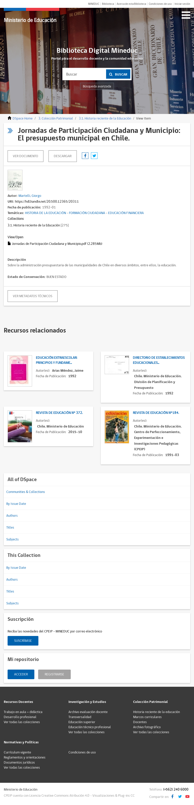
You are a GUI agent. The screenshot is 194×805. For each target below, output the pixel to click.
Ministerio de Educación (30, 20)
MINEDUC (93, 4)
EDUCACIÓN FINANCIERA (126, 213)
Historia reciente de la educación (156, 712)
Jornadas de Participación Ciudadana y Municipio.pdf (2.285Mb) (55, 243)
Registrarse (54, 674)
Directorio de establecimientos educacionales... (159, 360)
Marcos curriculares (147, 717)
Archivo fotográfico (147, 727)
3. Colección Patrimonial (55, 118)
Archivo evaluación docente (88, 712)
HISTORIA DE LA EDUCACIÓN (45, 213)
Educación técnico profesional (89, 727)
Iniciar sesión (182, 4)
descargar (62, 156)
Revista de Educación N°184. (156, 412)
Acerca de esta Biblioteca (131, 4)
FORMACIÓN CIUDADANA (87, 213)
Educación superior (81, 722)
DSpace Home (23, 118)
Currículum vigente (17, 752)
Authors (12, 515)
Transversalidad (79, 717)
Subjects (12, 539)
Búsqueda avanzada (97, 86)
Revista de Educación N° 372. (59, 412)
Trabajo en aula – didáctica (23, 712)
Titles (10, 527)
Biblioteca (108, 4)
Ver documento (25, 156)
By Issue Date (16, 503)
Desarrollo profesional (20, 717)
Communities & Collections (25, 491)
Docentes (140, 722)
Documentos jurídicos (19, 762)
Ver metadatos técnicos (32, 296)
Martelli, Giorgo (29, 195)
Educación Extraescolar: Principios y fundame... (56, 360)
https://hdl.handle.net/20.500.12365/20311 (47, 201)
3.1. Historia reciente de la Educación (105, 118)
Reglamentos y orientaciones (24, 757)
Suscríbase (23, 640)
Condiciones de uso (160, 4)
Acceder (21, 674)
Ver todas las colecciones (22, 722)
